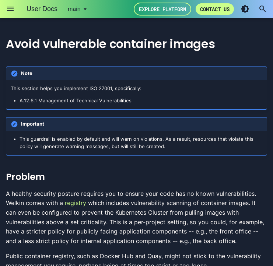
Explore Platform (162, 9)
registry (75, 203)
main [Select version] (74, 9)
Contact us (215, 9)
